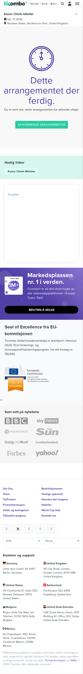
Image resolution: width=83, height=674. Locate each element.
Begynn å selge (41, 310)
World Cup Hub (51, 510)
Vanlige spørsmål (52, 494)
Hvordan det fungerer (55, 499)
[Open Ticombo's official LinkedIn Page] (51, 529)
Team (6, 494)
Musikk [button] (34, 4)
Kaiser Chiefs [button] (59, 4)
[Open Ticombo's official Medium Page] (40, 529)
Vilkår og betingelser (16, 510)
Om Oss (8, 489)
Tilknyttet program (14, 515)
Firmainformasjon (14, 505)
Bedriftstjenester (52, 489)
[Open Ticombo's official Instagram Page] (29, 529)
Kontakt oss (49, 515)
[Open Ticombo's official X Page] (18, 529)
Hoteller (47, 505)
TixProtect (9, 499)
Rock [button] (45, 4)
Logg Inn (70, 4)
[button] (15, 3)
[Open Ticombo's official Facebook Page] (14, 293)
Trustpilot (13, 194)
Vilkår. (74, 660)
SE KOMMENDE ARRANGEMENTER (41, 124)
